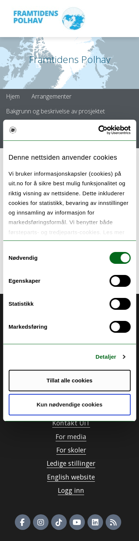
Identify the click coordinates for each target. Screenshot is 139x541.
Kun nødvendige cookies (70, 404)
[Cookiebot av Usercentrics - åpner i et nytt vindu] (98, 130)
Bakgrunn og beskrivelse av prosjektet (55, 111)
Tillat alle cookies (70, 380)
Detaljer (106, 357)
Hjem (13, 96)
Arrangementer (52, 96)
